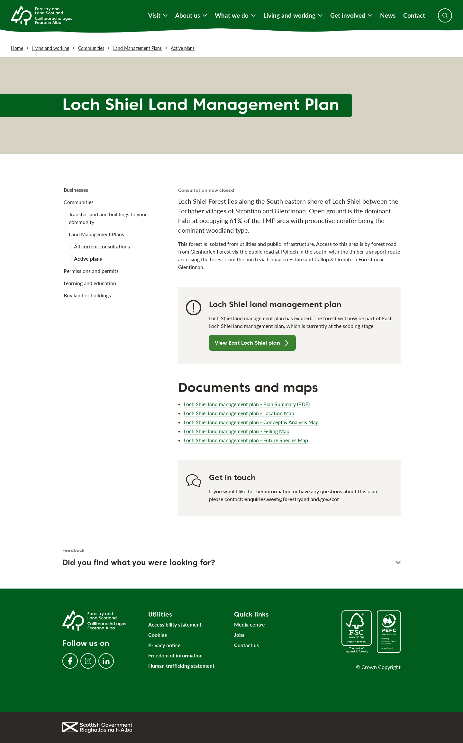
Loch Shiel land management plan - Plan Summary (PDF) (247, 404)
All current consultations (102, 246)
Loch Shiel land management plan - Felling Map (236, 431)
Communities (91, 48)
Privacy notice (164, 645)
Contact (414, 15)
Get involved (351, 15)
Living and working (292, 15)
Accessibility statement (175, 624)
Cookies (157, 635)
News (387, 15)
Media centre (249, 624)
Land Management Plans (137, 48)
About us (191, 15)
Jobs (239, 635)
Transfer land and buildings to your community (108, 218)
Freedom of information (175, 655)
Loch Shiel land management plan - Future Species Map (246, 440)
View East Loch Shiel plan (252, 342)
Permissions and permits (91, 271)
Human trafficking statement (181, 666)
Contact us (246, 645)
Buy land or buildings (87, 295)
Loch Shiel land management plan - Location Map (239, 413)
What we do (235, 15)
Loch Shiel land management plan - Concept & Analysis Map (251, 422)
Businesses (76, 190)
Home (17, 48)
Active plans (183, 48)
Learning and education (90, 283)
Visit (158, 15)
